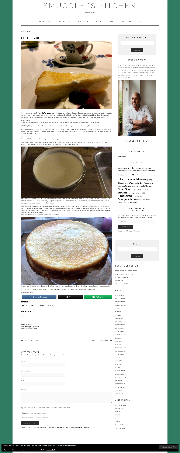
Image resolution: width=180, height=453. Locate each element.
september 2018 (120, 354)
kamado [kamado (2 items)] (142, 180)
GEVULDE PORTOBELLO (123, 284)
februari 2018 (120, 371)
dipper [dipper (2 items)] (152, 171)
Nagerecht (83, 22)
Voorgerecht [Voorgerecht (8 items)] (125, 199)
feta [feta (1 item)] (119, 175)
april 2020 (118, 315)
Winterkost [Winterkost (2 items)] (137, 200)
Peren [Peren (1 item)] (151, 183)
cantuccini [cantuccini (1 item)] (127, 170)
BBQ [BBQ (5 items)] (133, 168)
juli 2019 (118, 338)
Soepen (98, 22)
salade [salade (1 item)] (150, 186)
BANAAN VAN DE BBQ (100, 340)
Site (22, 380)
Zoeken (137, 50)
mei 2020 (118, 312)
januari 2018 (119, 374)
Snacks (111, 22)
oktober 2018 (120, 351)
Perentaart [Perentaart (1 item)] (121, 186)
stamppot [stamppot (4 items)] (122, 193)
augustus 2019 (120, 335)
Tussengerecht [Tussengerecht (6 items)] (125, 195)
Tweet (32, 305)
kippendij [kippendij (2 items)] (148, 180)
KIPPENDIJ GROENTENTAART (124, 274)
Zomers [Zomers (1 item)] (135, 202)
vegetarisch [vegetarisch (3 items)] (138, 196)
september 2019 (120, 331)
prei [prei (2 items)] (137, 186)
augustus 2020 (120, 305)
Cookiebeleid (50, 450)
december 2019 (120, 321)
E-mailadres (25, 371)
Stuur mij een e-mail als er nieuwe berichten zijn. (35, 417)
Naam (23, 361)
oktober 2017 (120, 384)
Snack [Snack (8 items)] (121, 189)
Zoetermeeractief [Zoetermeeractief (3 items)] (125, 202)
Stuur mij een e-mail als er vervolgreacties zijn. (35, 413)
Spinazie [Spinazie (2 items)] (138, 190)
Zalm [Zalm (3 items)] (144, 199)
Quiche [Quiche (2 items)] (145, 186)
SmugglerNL (29, 324)
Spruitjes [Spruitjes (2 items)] (145, 190)
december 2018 (120, 348)
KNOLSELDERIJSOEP (121, 277)
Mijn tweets (122, 157)
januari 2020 (119, 318)
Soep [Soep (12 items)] (128, 189)
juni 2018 (118, 361)
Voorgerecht (45, 22)
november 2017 (120, 380)
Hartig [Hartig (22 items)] (133, 174)
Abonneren (125, 226)
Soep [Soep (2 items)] (133, 190)
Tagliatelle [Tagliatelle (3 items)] (135, 193)
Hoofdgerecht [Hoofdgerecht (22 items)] (128, 179)
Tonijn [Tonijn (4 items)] (142, 193)
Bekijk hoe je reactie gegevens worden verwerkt (73, 427)
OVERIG (117, 411)
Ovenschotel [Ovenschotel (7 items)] (136, 183)
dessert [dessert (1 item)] (147, 170)
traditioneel (34, 328)
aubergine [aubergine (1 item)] (127, 168)
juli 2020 (118, 308)
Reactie (24, 390)
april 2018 (118, 364)
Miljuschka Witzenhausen (45, 113)
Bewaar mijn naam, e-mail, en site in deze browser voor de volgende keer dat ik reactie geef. (46, 407)
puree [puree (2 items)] (141, 186)
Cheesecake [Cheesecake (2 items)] (134, 171)
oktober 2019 (120, 328)
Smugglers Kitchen (90, 6)
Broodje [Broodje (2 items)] (121, 171)
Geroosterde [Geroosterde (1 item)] (124, 175)
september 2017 (120, 387)
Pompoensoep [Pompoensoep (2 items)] (130, 186)
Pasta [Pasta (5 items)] (146, 183)
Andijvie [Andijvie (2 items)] (121, 168)
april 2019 (118, 344)
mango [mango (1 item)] (154, 180)
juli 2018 (118, 357)
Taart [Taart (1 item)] (128, 193)
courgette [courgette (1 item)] (142, 170)
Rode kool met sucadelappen (126, 271)
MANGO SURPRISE (31, 340)
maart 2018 (119, 367)
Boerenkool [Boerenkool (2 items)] (147, 168)
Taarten (118, 421)
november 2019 (120, 325)
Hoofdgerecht (65, 22)
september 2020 (120, 302)
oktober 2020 (120, 298)
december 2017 (120, 377)
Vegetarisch (127, 22)
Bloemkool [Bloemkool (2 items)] (139, 168)
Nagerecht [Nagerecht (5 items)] (123, 183)
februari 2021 (120, 295)
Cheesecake (27, 328)
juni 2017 (118, 390)
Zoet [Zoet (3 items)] (148, 199)
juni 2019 (118, 341)
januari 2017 (119, 394)
